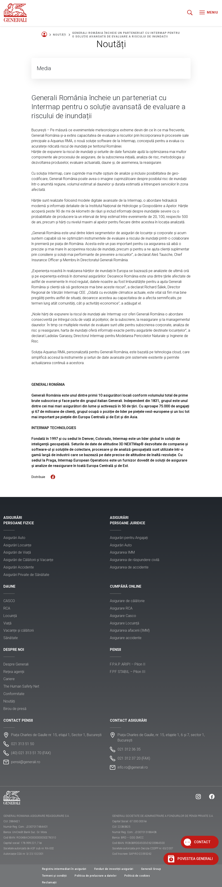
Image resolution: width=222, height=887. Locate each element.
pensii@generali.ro (25, 762)
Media (44, 68)
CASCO (9, 601)
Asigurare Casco (123, 616)
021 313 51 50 (22, 744)
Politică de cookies (137, 875)
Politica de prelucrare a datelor (95, 875)
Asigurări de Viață (17, 552)
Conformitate (13, 694)
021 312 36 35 (129, 749)
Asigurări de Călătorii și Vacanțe (28, 560)
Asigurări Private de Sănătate (26, 575)
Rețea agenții (13, 672)
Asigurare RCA (121, 608)
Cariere (9, 679)
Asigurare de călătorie (127, 601)
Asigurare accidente (126, 638)
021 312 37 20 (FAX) (134, 758)
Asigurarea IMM (122, 552)
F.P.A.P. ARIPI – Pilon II (127, 664)
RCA (6, 608)
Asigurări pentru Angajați (129, 538)
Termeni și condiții (54, 875)
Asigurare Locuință (124, 623)
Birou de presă (14, 709)
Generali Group (151, 869)
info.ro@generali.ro (133, 767)
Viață (7, 623)
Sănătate (10, 638)
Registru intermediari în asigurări (64, 869)
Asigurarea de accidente (129, 567)
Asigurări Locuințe (17, 545)
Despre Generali (15, 664)
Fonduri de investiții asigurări (113, 869)
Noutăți (59, 34)
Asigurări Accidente (18, 567)
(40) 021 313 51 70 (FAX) (31, 753)
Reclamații (49, 882)
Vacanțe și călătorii (18, 630)
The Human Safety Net (21, 686)
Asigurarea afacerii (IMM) (130, 630)
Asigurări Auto (14, 538)
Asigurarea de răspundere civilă (134, 560)
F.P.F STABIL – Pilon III (127, 672)
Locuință (10, 616)
